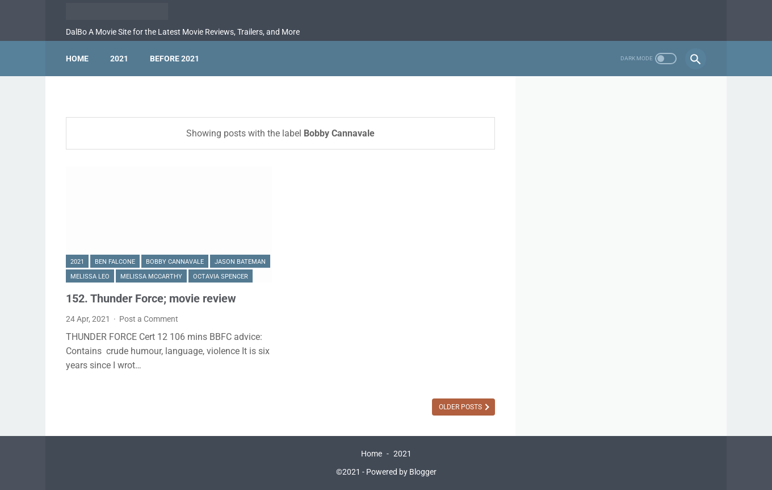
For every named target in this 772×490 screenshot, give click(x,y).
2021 (119, 58)
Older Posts (461, 407)
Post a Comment (148, 318)
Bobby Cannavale (175, 261)
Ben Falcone (115, 261)
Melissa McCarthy (151, 276)
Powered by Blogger (401, 471)
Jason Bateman (240, 261)
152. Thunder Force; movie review (151, 298)
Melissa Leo (90, 276)
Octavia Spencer (220, 276)
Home (77, 58)
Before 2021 (174, 58)
